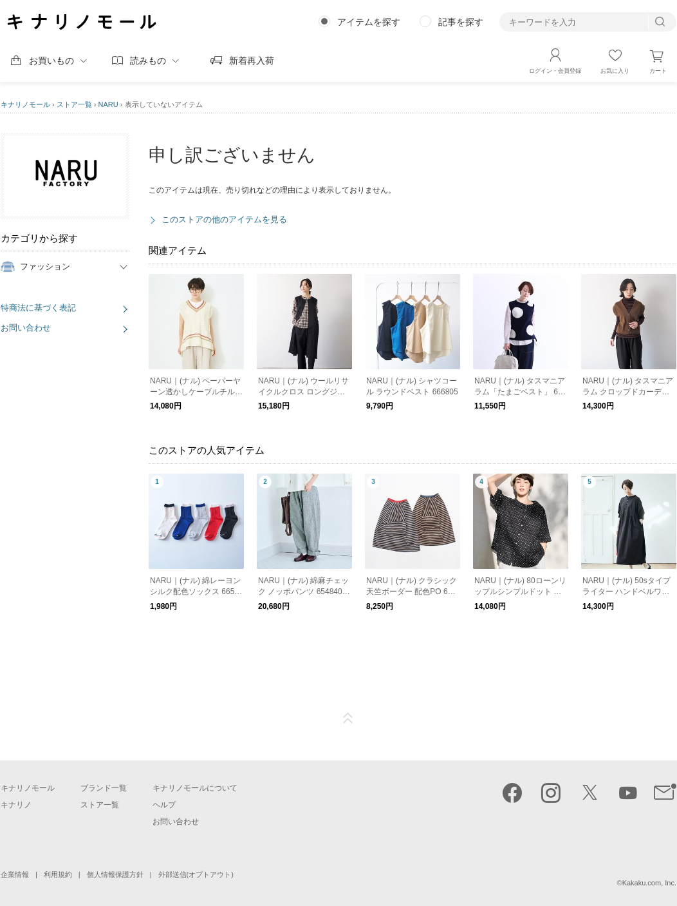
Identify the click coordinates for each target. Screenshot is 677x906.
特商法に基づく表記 (38, 308)
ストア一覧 (74, 104)
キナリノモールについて (195, 788)
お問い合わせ (26, 328)
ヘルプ (164, 804)
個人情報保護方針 (115, 874)
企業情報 (15, 874)
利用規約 (58, 874)
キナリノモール (25, 104)
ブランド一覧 (103, 788)
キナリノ (16, 804)
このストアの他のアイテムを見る (224, 219)
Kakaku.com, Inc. (649, 883)
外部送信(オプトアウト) (196, 874)
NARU (108, 104)
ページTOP (348, 718)
